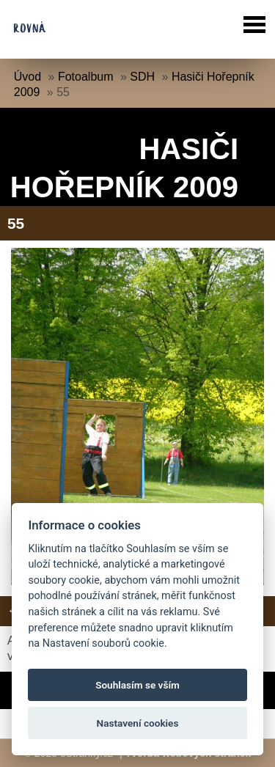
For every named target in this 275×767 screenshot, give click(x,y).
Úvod (27, 76)
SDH (142, 76)
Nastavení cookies (138, 723)
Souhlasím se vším (137, 685)
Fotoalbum (86, 76)
